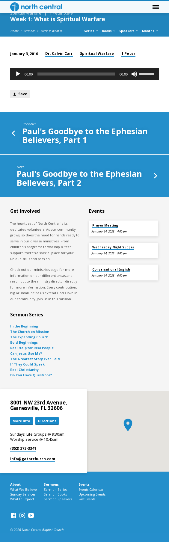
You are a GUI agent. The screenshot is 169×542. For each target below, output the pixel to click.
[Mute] (134, 74)
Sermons (29, 31)
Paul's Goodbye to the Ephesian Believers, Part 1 (85, 135)
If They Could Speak (27, 364)
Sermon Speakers (58, 499)
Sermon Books (55, 494)
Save (20, 94)
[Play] (18, 74)
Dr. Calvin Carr (59, 53)
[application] (84, 74)
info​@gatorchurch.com (32, 458)
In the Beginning (24, 326)
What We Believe (23, 489)
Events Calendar (91, 489)
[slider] (75, 74)
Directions (47, 421)
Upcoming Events (92, 494)
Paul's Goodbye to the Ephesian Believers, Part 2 (79, 178)
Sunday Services (22, 494)
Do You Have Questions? (31, 375)
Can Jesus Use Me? (26, 353)
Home (14, 31)
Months (150, 31)
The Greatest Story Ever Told (35, 359)
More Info (21, 421)
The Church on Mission (29, 331)
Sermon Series (55, 489)
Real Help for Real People (32, 347)
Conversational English (111, 269)
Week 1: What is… (52, 31)
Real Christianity (24, 369)
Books (109, 31)
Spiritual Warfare (97, 53)
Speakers (129, 31)
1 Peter (128, 53)
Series (91, 31)
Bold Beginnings (24, 342)
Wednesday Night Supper (113, 247)
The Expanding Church (29, 337)
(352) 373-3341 (23, 448)
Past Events (87, 499)
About (15, 484)
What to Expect (22, 499)
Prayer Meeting (105, 225)
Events (84, 484)
